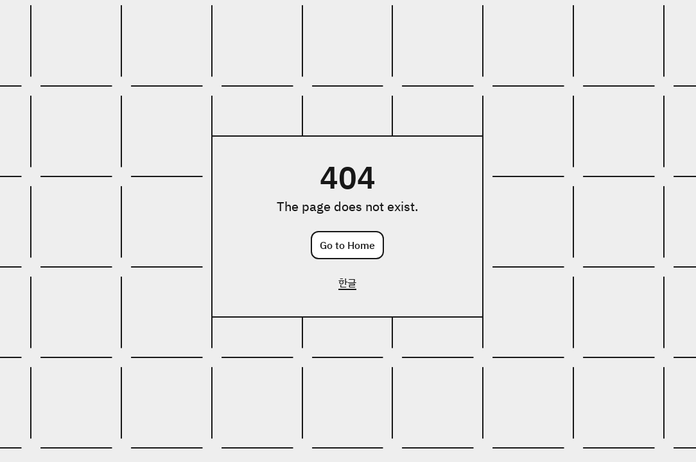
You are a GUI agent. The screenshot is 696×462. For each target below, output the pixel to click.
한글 (347, 282)
